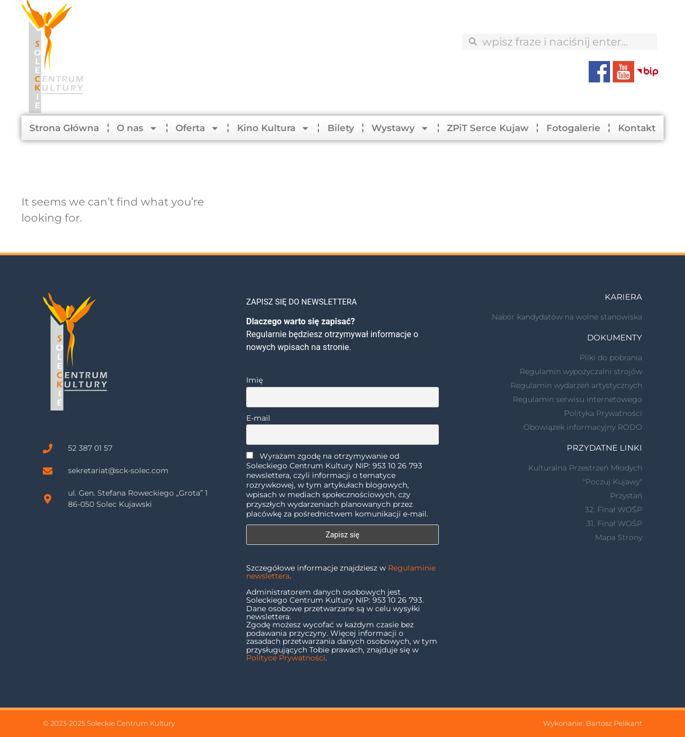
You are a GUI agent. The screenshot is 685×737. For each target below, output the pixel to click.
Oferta (197, 128)
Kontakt (637, 128)
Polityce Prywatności (285, 658)
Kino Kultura (273, 128)
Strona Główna (64, 128)
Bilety (341, 128)
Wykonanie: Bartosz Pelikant (592, 723)
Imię (254, 380)
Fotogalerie (573, 128)
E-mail (258, 418)
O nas (137, 128)
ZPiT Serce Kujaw (488, 128)
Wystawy (400, 128)
